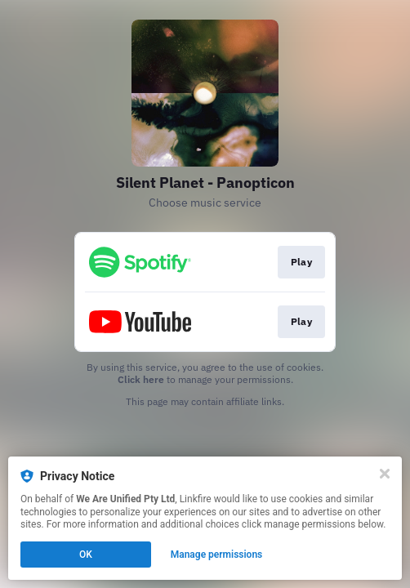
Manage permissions (217, 554)
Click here (141, 379)
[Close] (385, 474)
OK (85, 554)
